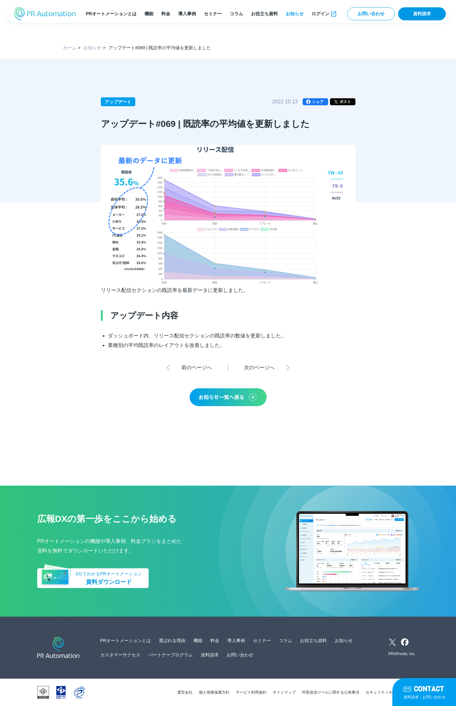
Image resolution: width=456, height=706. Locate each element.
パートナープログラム (170, 654)
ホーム (69, 47)
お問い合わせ (371, 13)
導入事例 (187, 13)
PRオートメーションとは (111, 13)
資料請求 (422, 13)
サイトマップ (284, 692)
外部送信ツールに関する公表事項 (330, 692)
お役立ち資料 (264, 13)
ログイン (320, 13)
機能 (148, 13)
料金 (165, 13)
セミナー (213, 13)
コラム (236, 13)
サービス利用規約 (251, 692)
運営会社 (185, 692)
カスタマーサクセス (120, 654)
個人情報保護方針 (214, 692)
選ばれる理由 (172, 640)
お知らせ (295, 13)
